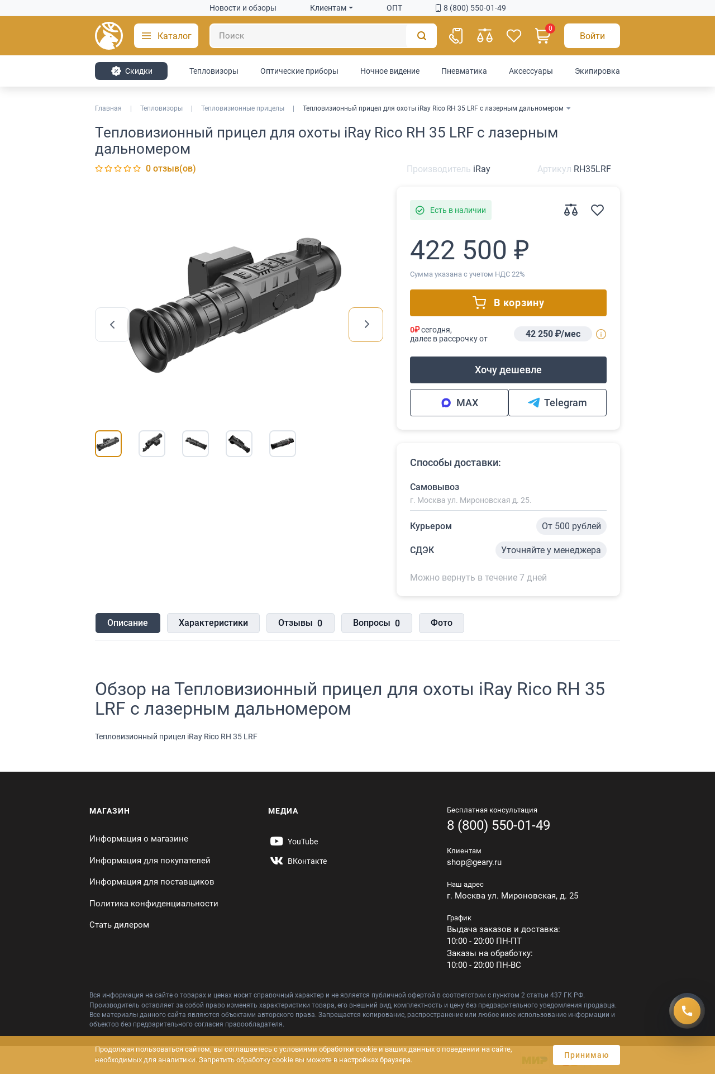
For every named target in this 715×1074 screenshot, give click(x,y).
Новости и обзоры (243, 7)
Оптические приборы (299, 70)
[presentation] (112, 324)
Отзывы (299, 624)
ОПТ (394, 7)
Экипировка (597, 70)
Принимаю (586, 1055)
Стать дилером (119, 925)
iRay (481, 169)
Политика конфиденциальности (153, 904)
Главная (108, 108)
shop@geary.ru (474, 862)
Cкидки (131, 71)
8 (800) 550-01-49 (471, 7)
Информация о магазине (138, 839)
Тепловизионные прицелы (242, 108)
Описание (127, 623)
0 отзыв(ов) (171, 168)
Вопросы (374, 624)
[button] (166, 35)
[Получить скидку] (687, 1009)
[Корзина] (543, 36)
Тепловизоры (214, 70)
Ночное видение (390, 70)
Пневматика (464, 70)
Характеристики (212, 623)
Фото (439, 623)
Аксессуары (531, 70)
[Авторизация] (592, 35)
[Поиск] (323, 35)
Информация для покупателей (150, 861)
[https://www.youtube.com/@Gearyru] (293, 841)
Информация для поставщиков (151, 882)
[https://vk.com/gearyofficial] (297, 861)
